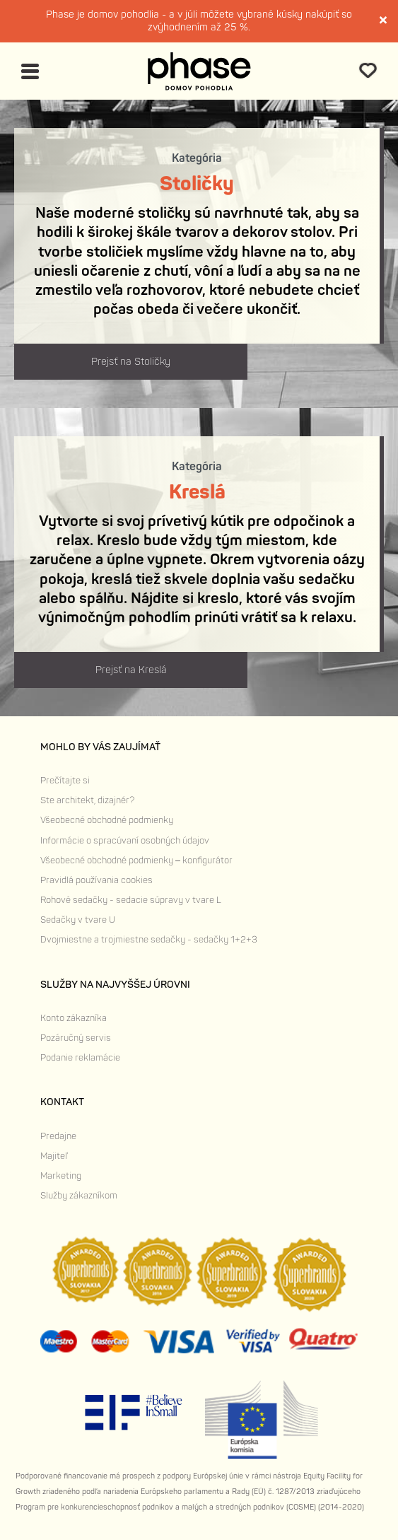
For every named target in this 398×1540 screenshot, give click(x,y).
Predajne (58, 1136)
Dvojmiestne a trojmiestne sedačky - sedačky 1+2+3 (148, 939)
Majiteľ (53, 1156)
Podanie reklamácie (80, 1057)
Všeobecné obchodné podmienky (106, 820)
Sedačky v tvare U (77, 920)
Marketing (60, 1176)
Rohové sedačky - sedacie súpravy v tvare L (130, 900)
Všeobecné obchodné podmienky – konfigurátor (136, 860)
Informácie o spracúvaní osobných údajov (124, 840)
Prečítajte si (65, 780)
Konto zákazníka (73, 1018)
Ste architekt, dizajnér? (87, 800)
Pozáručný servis (75, 1038)
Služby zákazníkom (78, 1195)
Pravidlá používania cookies (96, 880)
